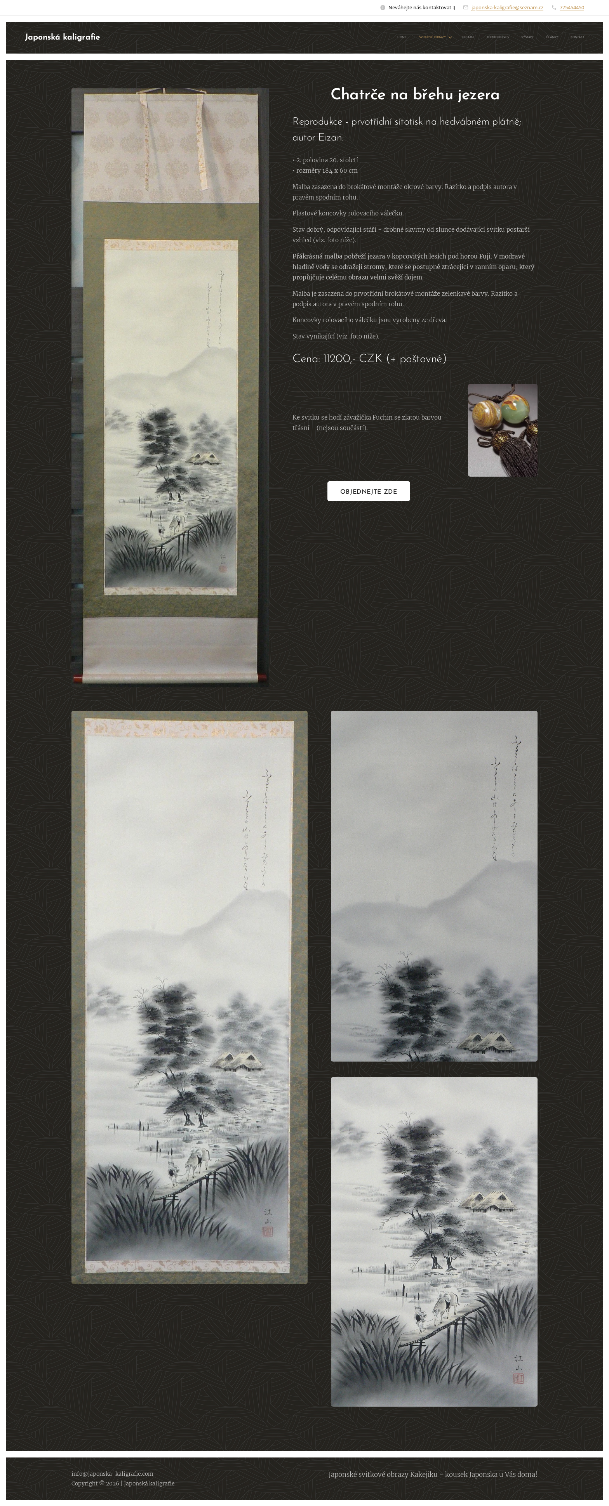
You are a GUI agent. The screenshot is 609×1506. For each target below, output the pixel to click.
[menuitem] (508, 37)
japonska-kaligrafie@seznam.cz (507, 7)
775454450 (572, 7)
